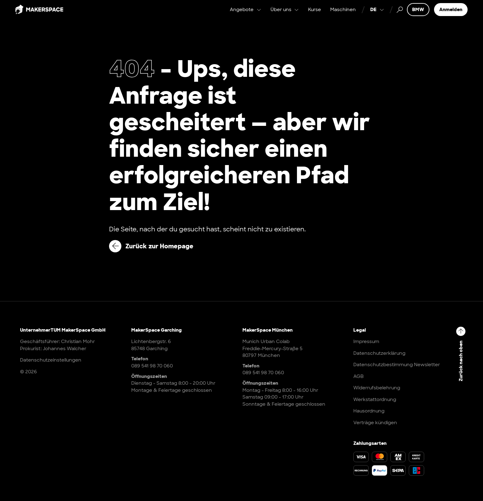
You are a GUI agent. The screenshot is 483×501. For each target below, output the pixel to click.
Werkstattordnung (374, 399)
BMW (418, 15)
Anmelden (450, 15)
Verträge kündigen (375, 423)
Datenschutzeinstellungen (50, 360)
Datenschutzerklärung (379, 353)
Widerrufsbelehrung (376, 388)
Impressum (366, 341)
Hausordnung (368, 411)
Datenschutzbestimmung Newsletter (396, 365)
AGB (358, 376)
